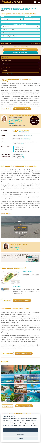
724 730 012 (17, 249)
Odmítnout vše (20, 434)
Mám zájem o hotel (21, 109)
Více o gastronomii (25, 138)
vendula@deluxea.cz (14, 119)
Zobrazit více (6, 109)
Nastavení (20, 438)
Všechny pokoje (6, 300)
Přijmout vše (20, 430)
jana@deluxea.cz (14, 247)
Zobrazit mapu (28, 135)
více (22, 143)
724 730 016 (16, 121)
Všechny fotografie (7, 406)
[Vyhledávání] (35, 2)
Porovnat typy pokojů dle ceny (21, 24)
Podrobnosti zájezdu (20, 50)
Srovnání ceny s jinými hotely (20, 52)
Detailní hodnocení (24, 131)
